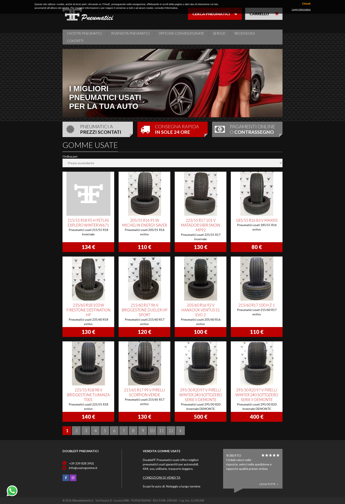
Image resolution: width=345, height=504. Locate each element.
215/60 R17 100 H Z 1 (257, 305)
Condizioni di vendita (161, 477)
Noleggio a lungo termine (183, 486)
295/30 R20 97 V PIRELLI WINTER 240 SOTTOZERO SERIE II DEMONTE (200, 395)
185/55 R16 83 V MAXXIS (257, 220)
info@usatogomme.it (83, 468)
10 (152, 430)
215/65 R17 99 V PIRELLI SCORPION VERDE (144, 392)
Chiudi (306, 3)
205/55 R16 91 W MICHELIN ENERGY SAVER (144, 222)
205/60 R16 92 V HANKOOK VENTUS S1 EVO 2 (200, 310)
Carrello (259, 13)
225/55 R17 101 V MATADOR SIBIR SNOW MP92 (200, 225)
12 (171, 430)
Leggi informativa (301, 9)
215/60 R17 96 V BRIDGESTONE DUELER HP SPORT (144, 310)
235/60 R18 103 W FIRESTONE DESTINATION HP (88, 310)
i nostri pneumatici (84, 33)
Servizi (219, 33)
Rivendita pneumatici (130, 33)
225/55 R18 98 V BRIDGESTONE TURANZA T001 (88, 395)
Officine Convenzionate (181, 33)
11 (161, 430)
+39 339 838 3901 (81, 463)
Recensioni (244, 33)
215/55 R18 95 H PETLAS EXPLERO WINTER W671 (88, 222)
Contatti (75, 41)
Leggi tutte (269, 484)
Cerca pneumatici (211, 13)
